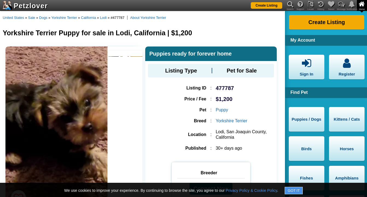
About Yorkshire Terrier (148, 18)
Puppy (222, 110)
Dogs (43, 18)
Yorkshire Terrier (64, 18)
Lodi (103, 18)
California (88, 18)
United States (13, 18)
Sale (31, 18)
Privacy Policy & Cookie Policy (251, 190)
